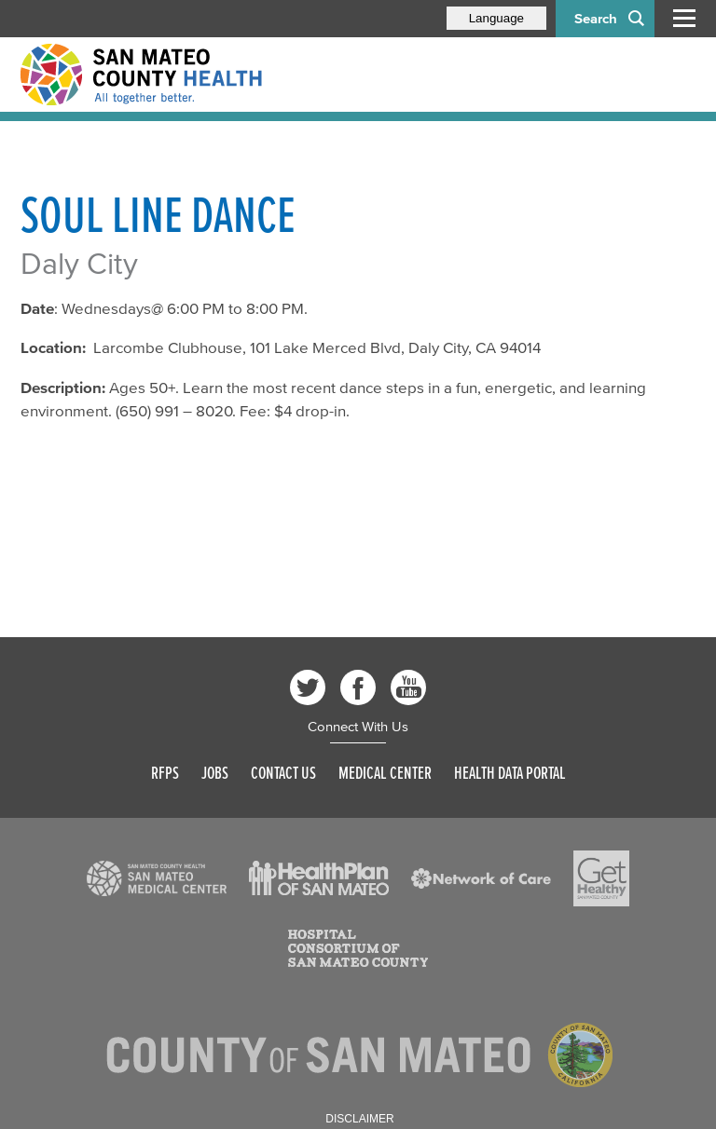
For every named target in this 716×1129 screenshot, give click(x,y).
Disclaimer (359, 1118)
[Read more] (157, 878)
